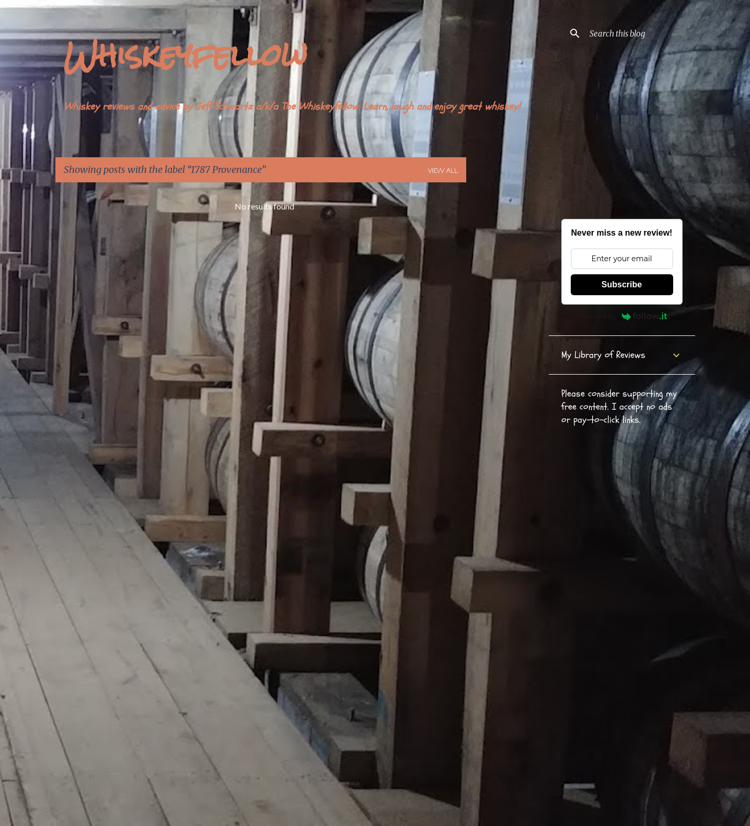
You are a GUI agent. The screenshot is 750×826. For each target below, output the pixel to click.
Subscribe (622, 284)
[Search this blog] (640, 33)
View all (443, 171)
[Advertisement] (507, 347)
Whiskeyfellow (185, 55)
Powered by (621, 316)
